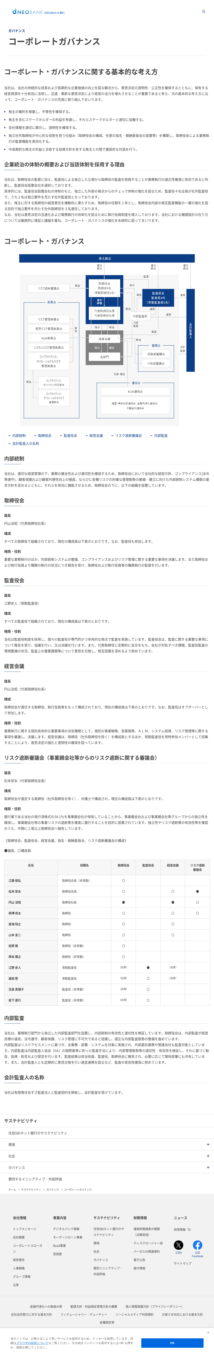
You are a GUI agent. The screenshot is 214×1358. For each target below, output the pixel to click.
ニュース (180, 1217)
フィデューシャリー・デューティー (83, 1314)
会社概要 (19, 1237)
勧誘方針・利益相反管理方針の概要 (93, 1306)
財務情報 (140, 1217)
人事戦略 (19, 1268)
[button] (107, 1144)
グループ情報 (22, 1276)
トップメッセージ (24, 1229)
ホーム (12, 1189)
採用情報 (182, 1229)
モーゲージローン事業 (67, 1237)
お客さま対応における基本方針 (182, 1314)
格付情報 (139, 1268)
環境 (96, 1243)
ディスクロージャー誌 (148, 1243)
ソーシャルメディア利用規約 (135, 1314)
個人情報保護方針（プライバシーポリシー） (155, 1306)
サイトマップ (182, 1263)
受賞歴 (57, 1254)
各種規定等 (107, 1322)
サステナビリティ (21, 1121)
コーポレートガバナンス (78, 1189)
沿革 (16, 1285)
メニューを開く (203, 11)
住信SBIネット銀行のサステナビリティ (37, 1132)
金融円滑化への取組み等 (46, 1306)
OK (172, 1343)
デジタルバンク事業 (66, 1229)
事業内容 (59, 1217)
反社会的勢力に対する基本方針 (31, 1314)
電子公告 (139, 1260)
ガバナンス (52, 1189)
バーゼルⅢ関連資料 (147, 1251)
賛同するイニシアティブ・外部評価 (35, 1178)
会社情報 (19, 1217)
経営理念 (19, 1260)
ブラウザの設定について (32, 1343)
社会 (96, 1251)
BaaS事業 (59, 1245)
